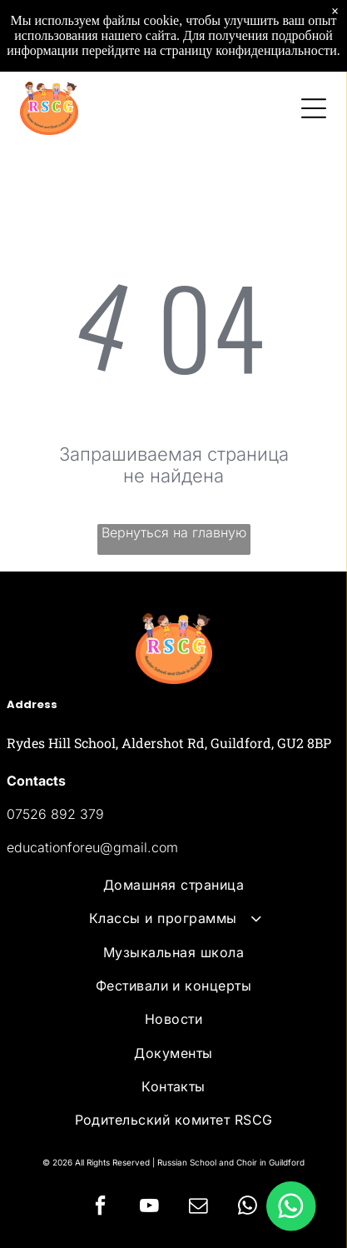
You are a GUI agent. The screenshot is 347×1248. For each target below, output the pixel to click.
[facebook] (100, 1207)
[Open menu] (313, 108)
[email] (198, 1207)
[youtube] (149, 1207)
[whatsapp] (247, 1207)
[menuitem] (173, 884)
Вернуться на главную (174, 532)
